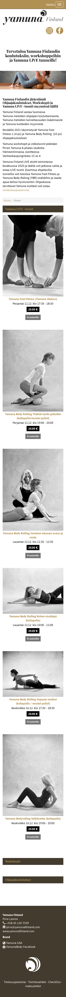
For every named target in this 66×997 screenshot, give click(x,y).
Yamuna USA (14, 942)
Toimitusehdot (37, 982)
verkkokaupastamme (16, 190)
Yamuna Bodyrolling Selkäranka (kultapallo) (33, 818)
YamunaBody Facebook (20, 946)
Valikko (50, 4)
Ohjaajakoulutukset (18, 880)
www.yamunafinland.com (18, 931)
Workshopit (12, 861)
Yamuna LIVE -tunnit (19, 209)
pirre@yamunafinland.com (23, 927)
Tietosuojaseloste (15, 982)
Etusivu (7, 200)
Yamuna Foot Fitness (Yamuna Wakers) (33, 299)
